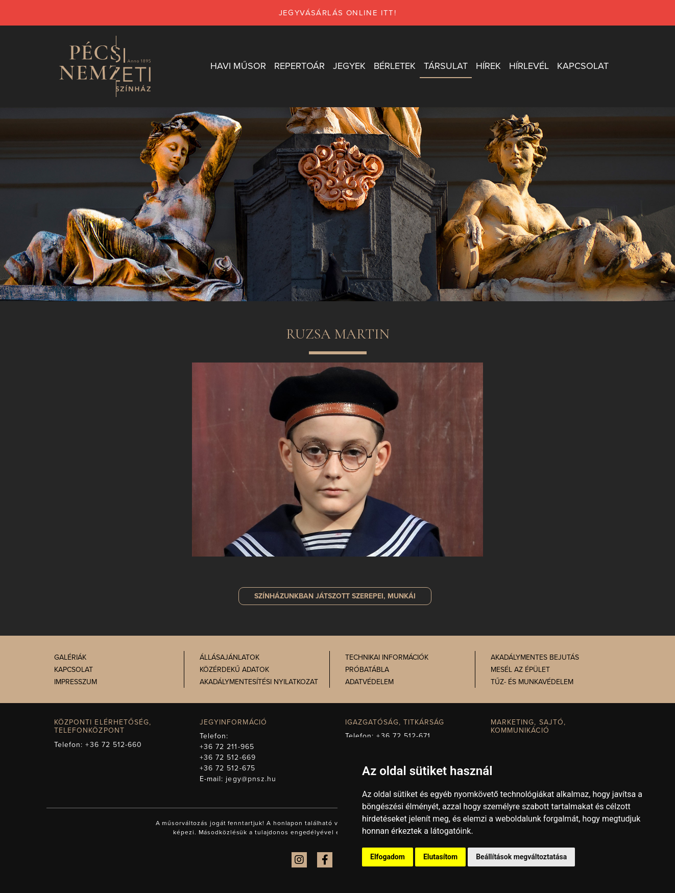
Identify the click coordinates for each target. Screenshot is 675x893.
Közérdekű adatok (234, 669)
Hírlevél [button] (529, 65)
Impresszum (75, 682)
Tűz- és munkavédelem (532, 682)
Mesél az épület (520, 669)
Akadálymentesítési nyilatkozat (259, 682)
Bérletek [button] (395, 65)
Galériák (70, 657)
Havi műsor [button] (238, 65)
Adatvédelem (369, 682)
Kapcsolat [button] (583, 65)
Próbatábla (367, 669)
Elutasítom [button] (440, 857)
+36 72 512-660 (113, 744)
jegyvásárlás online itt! (338, 12)
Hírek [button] (488, 65)
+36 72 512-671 (403, 736)
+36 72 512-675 (227, 768)
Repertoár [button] (299, 65)
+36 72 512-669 (228, 757)
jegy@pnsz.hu (251, 779)
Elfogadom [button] (387, 857)
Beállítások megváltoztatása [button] (521, 857)
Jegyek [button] (349, 65)
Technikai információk (386, 657)
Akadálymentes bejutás (535, 657)
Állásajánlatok (229, 657)
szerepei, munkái (335, 596)
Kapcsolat (73, 669)
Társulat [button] (446, 65)
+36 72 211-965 (227, 746)
